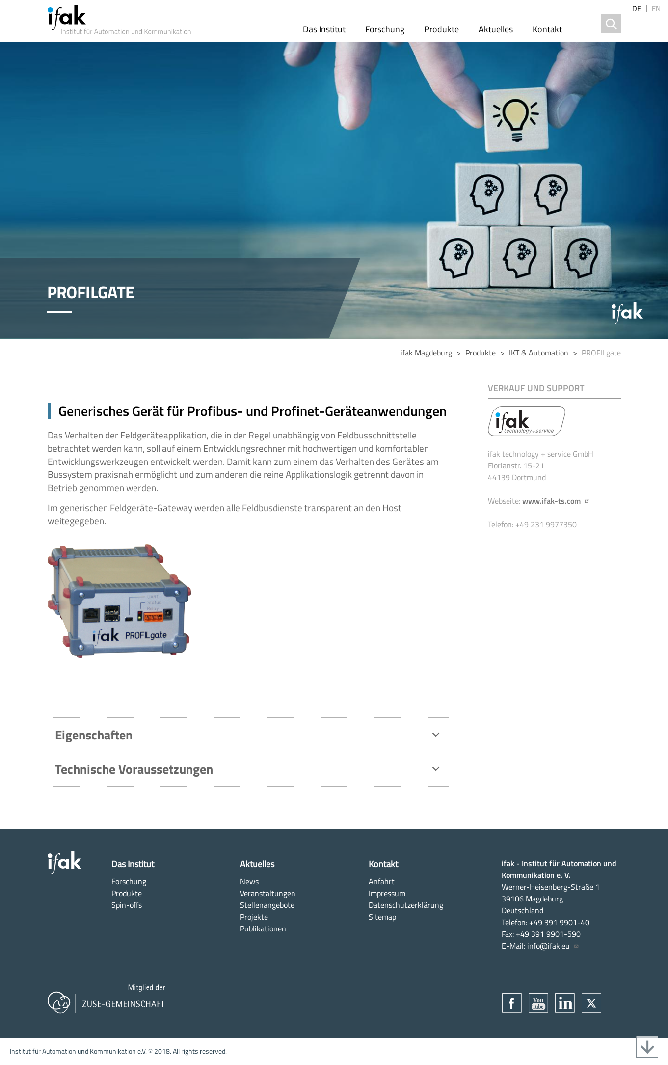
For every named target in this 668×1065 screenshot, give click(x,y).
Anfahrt (382, 881)
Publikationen (263, 928)
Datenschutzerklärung (406, 905)
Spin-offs (126, 905)
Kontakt (547, 29)
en (656, 8)
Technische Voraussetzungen (249, 771)
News (249, 881)
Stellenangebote (267, 905)
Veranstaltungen (267, 893)
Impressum (387, 893)
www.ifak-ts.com (556, 501)
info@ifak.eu (553, 946)
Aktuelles (496, 29)
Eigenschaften (249, 737)
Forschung (384, 29)
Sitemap (382, 917)
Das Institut (324, 29)
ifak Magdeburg (426, 352)
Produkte (441, 29)
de (636, 8)
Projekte (254, 917)
